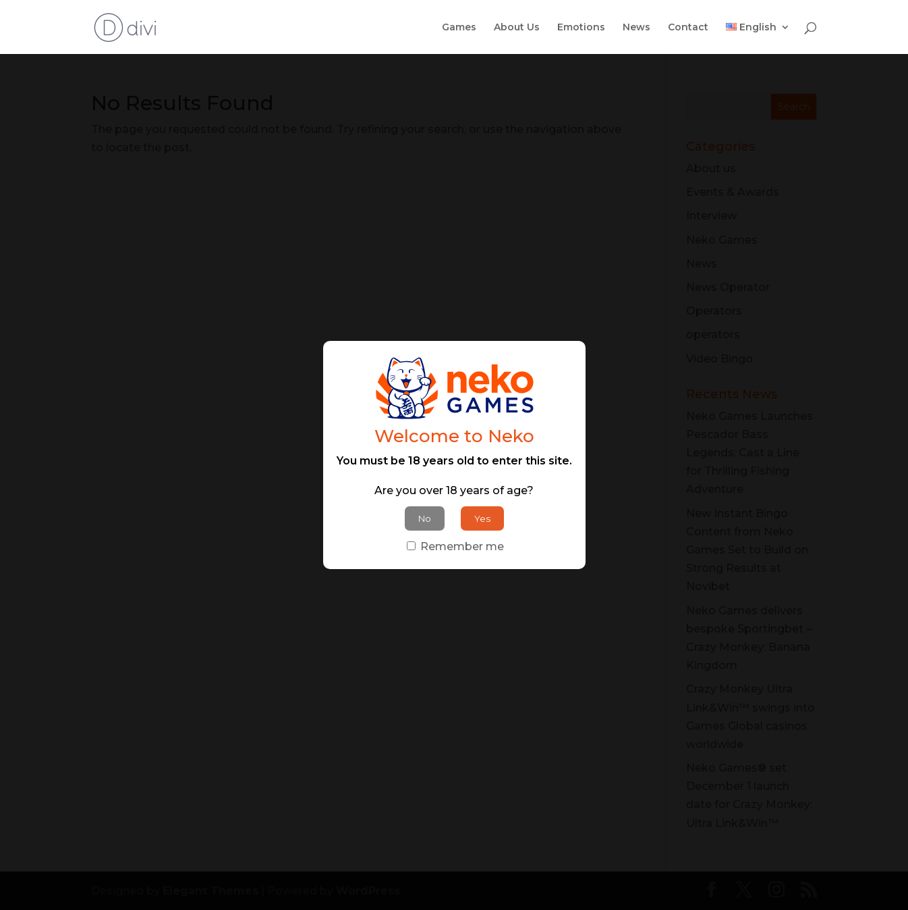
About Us (517, 27)
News (636, 27)
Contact (688, 27)
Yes (482, 518)
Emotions (581, 27)
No (424, 518)
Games (459, 27)
